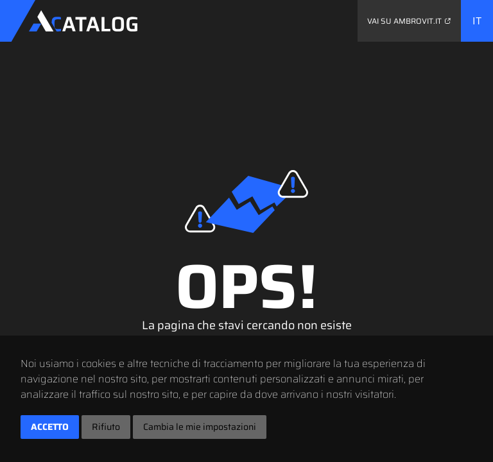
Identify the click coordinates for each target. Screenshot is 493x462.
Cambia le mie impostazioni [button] (199, 427)
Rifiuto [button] (106, 427)
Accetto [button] (50, 427)
